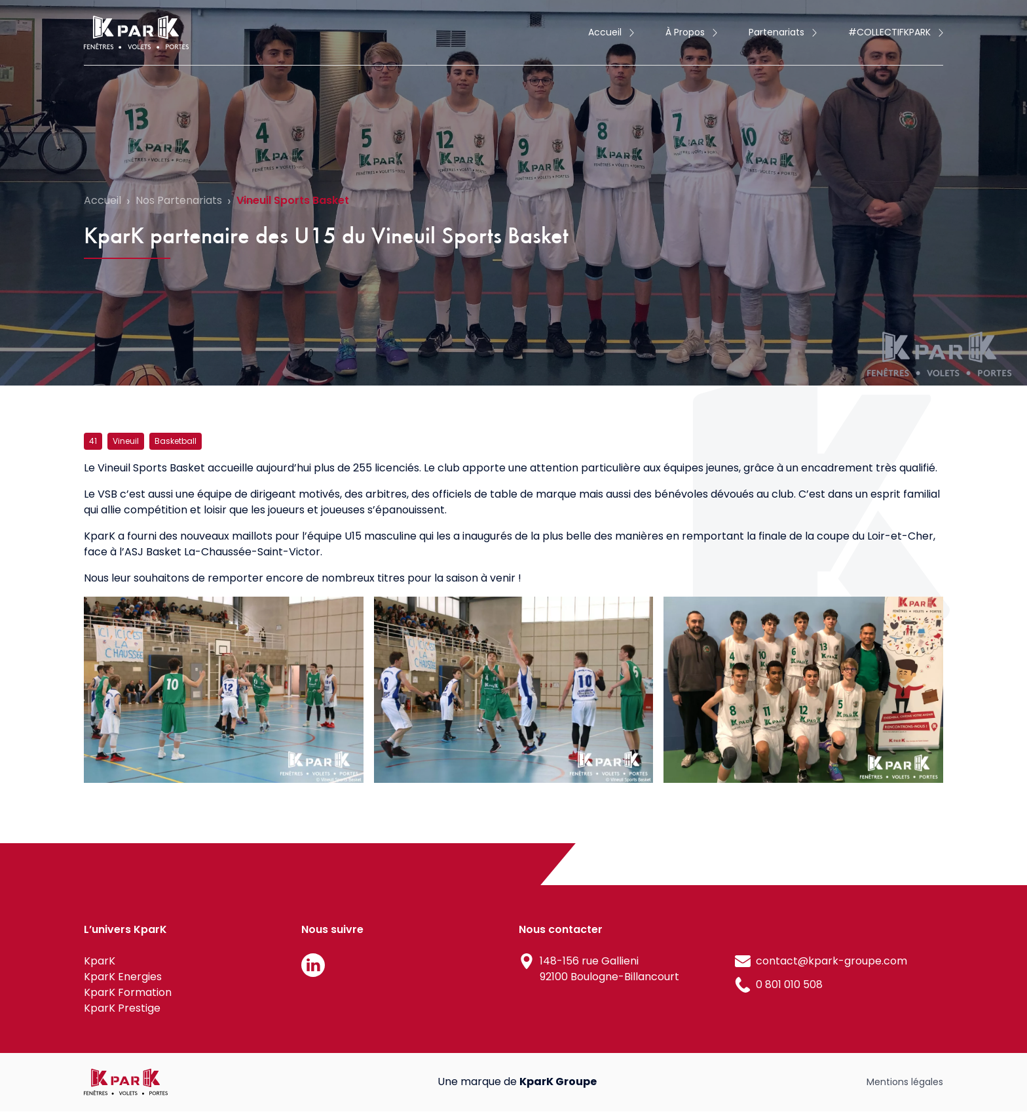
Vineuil (126, 441)
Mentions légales (905, 1081)
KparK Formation (128, 992)
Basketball (175, 441)
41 (93, 441)
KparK (99, 960)
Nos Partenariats (179, 200)
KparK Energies (123, 976)
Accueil (102, 200)
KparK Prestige (122, 1008)
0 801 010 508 (789, 984)
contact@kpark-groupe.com (831, 960)
